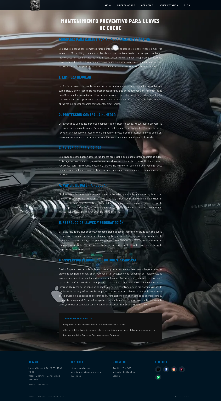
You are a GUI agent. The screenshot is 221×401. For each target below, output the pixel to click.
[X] (158, 369)
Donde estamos (168, 5)
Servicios (147, 5)
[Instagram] (174, 369)
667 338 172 (76, 375)
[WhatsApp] (158, 377)
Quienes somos (126, 5)
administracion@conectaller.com (86, 372)
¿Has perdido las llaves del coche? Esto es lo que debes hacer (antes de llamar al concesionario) (109, 329)
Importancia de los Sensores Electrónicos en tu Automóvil (91, 335)
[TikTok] (182, 369)
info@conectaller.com (80, 368)
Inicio (107, 5)
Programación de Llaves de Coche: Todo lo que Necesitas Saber (94, 324)
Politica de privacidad (184, 396)
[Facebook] (166, 369)
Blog (187, 5)
